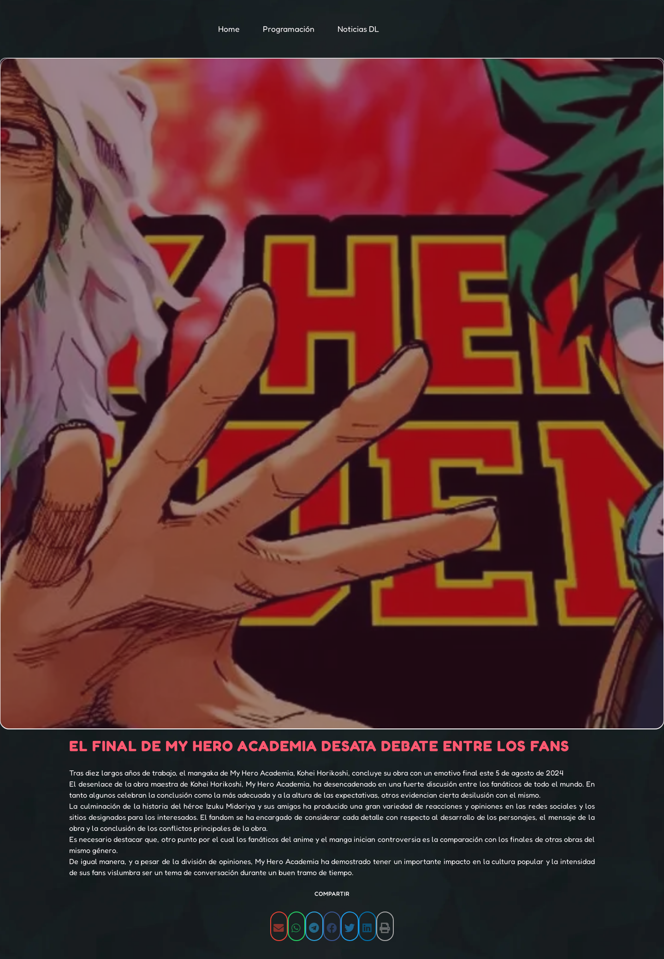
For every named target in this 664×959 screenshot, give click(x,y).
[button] (279, 927)
